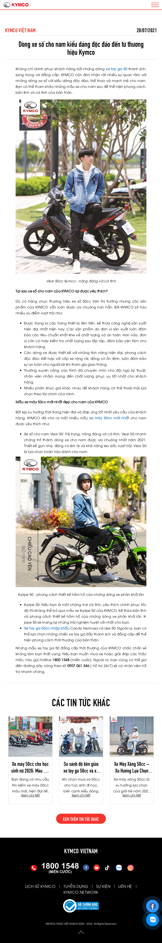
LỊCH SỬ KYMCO (40, 886)
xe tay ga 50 (116, 68)
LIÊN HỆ (125, 886)
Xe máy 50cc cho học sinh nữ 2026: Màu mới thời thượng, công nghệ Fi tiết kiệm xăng (30, 767)
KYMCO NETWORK (80, 892)
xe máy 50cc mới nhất (109, 417)
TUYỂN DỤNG (75, 886)
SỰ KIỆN (103, 886)
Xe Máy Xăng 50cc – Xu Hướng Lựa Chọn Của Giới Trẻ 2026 (131, 767)
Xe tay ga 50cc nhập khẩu (46, 628)
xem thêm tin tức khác (81, 819)
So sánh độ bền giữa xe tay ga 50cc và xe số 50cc (81, 767)
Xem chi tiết (30, 795)
